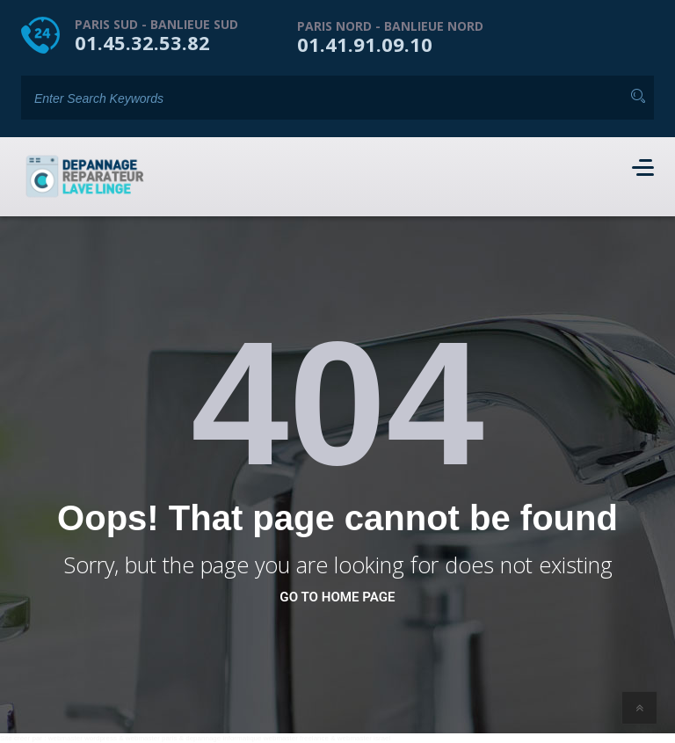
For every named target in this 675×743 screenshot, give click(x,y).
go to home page (337, 597)
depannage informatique (223, 738)
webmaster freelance (296, 738)
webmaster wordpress (82, 738)
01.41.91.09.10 (364, 44)
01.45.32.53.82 (142, 42)
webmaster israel (364, 738)
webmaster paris (152, 738)
